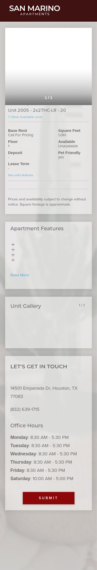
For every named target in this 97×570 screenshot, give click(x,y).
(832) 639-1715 (25, 409)
